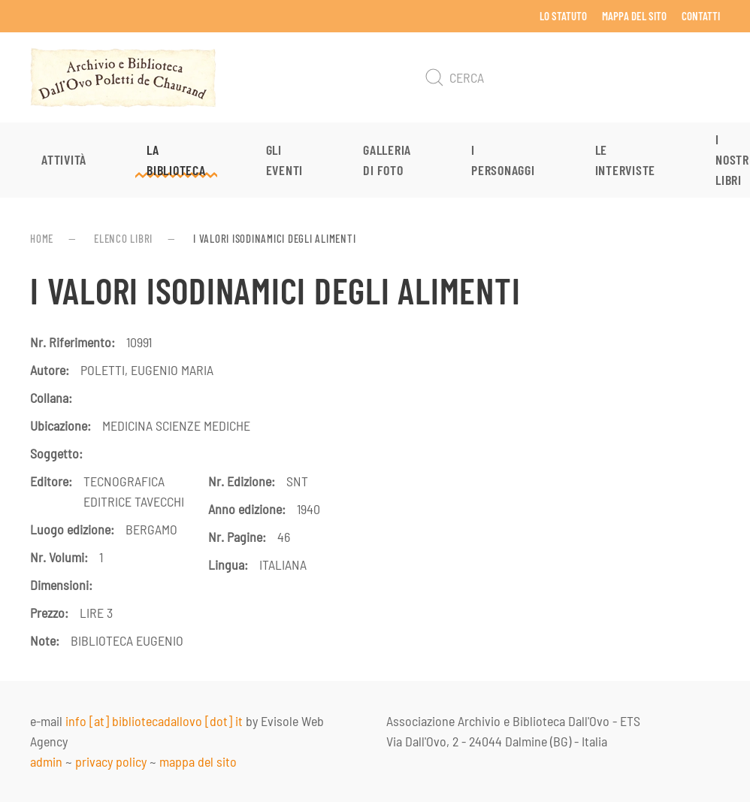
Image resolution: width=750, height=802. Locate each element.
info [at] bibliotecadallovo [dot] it (154, 721)
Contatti (701, 16)
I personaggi (503, 159)
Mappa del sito (634, 16)
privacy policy (111, 761)
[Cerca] (569, 77)
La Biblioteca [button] (176, 159)
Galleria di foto (387, 159)
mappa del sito (198, 761)
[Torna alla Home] (123, 77)
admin (46, 761)
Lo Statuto (563, 16)
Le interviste (625, 159)
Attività (63, 159)
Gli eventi (285, 159)
